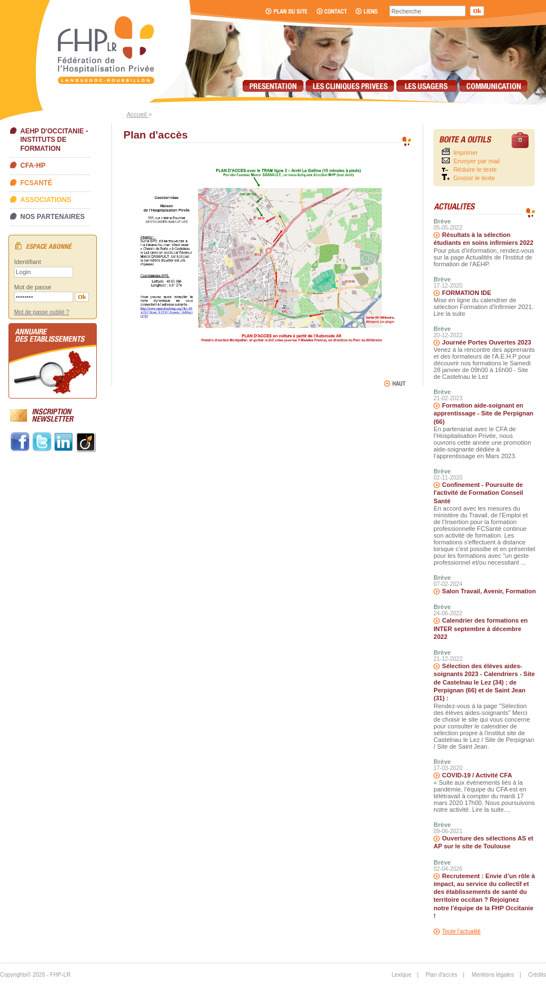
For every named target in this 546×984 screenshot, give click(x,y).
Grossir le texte (474, 178)
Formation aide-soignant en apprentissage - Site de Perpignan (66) (483, 413)
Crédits (537, 975)
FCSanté (36, 183)
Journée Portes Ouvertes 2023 (486, 342)
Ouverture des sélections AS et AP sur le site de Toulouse (483, 842)
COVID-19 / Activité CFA (477, 775)
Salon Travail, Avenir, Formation (489, 591)
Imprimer (465, 152)
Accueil (138, 114)
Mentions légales (493, 975)
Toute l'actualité (461, 931)
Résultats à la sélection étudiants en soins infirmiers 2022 (483, 238)
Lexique (401, 975)
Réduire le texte (474, 169)
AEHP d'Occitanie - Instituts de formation (54, 140)
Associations (45, 200)
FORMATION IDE (466, 292)
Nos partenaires (52, 217)
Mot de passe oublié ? (41, 312)
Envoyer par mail (476, 161)
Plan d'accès (441, 975)
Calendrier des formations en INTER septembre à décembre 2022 (480, 628)
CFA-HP (33, 165)
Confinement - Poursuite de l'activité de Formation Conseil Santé (478, 492)
